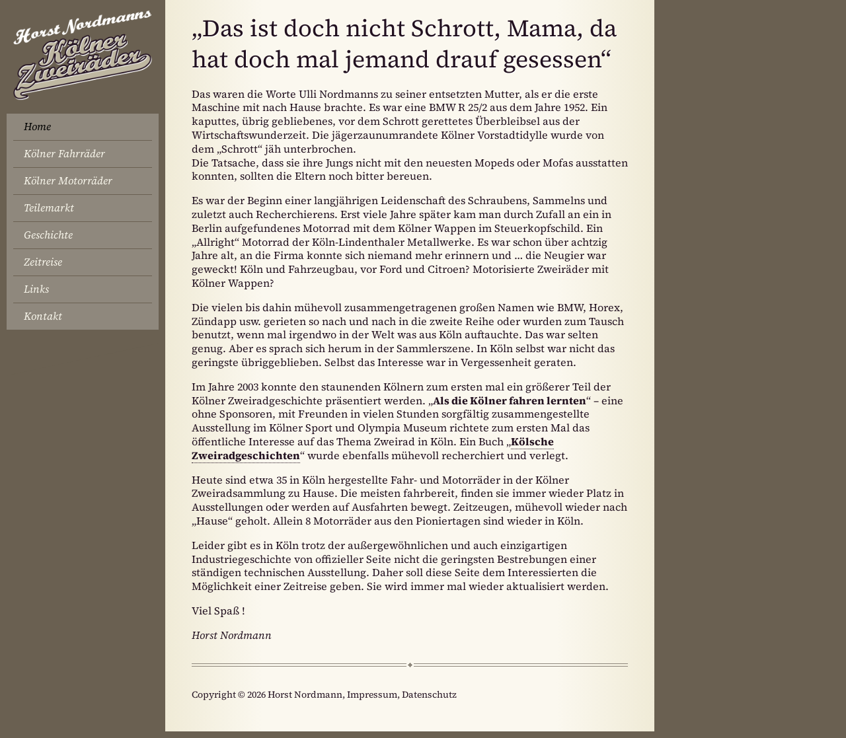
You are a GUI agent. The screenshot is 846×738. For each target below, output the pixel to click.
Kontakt (43, 316)
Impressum (372, 694)
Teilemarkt (49, 207)
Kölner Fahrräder (64, 153)
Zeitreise (43, 261)
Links (36, 288)
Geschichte (48, 234)
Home (37, 126)
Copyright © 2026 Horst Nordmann (267, 694)
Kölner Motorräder (68, 180)
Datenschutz (429, 694)
